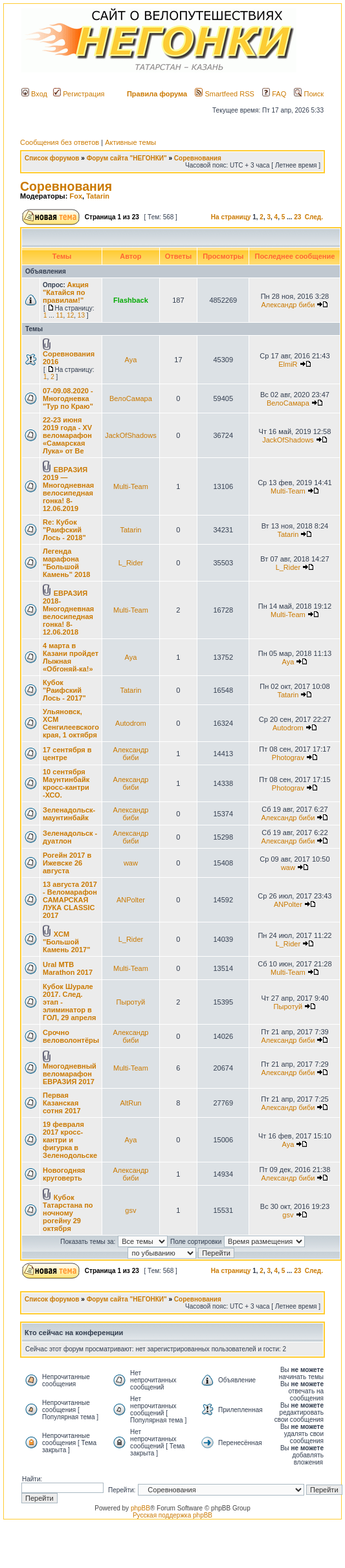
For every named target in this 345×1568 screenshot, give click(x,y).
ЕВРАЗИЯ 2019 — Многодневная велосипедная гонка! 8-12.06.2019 (68, 489)
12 (70, 315)
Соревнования (197, 158)
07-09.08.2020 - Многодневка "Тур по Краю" (68, 398)
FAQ (274, 94)
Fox (75, 196)
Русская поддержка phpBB (172, 1515)
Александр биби (288, 305)
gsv (130, 1210)
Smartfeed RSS (224, 94)
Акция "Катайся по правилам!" (66, 292)
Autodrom (130, 723)
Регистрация (78, 94)
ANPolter (131, 900)
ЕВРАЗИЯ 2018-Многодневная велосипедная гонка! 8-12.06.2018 (68, 612)
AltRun (130, 1103)
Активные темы (130, 142)
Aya (131, 360)
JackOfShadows (130, 435)
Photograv (288, 757)
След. (314, 217)
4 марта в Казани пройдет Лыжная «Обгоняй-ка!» (70, 657)
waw (131, 863)
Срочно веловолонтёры (71, 1036)
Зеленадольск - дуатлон (70, 837)
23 (297, 217)
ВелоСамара (130, 398)
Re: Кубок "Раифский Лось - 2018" (64, 529)
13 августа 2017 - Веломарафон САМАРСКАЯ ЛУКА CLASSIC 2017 (70, 899)
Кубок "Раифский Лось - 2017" (64, 690)
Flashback (130, 300)
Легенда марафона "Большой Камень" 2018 (66, 562)
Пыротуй (131, 1002)
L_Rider (131, 563)
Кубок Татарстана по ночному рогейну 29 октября (68, 1212)
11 (59, 315)
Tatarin (97, 196)
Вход (34, 94)
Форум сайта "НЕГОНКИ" (127, 158)
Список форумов (52, 158)
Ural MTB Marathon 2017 (68, 968)
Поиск (309, 94)
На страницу (231, 217)
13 (81, 315)
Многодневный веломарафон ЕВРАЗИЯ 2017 (69, 1073)
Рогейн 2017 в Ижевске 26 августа (67, 863)
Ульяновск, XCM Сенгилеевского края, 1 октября (71, 723)
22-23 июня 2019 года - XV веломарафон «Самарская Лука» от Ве (67, 435)
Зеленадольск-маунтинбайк (69, 814)
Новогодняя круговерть (64, 1174)
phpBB (140, 1508)
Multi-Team (130, 486)
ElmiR (287, 364)
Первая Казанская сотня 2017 (62, 1103)
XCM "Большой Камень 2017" (66, 941)
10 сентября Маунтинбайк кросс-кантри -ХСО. (66, 783)
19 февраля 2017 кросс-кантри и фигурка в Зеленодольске (70, 1139)
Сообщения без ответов (59, 142)
